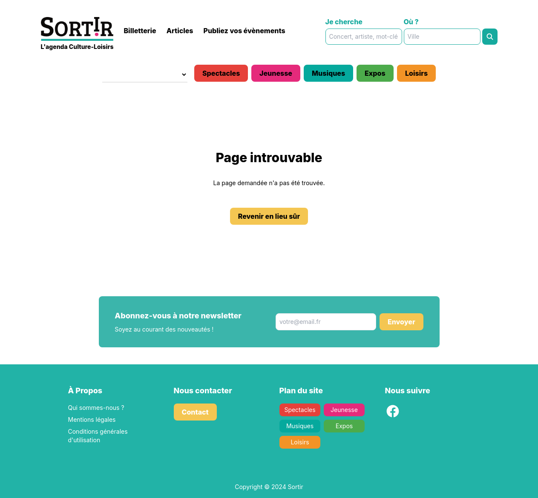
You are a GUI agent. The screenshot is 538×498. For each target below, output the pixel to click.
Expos (375, 73)
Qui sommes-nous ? (96, 407)
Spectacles (221, 73)
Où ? (411, 21)
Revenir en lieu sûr (269, 216)
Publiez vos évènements (244, 30)
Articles (180, 30)
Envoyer (401, 322)
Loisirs (416, 73)
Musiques (328, 73)
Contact (195, 412)
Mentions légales (92, 419)
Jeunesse (275, 73)
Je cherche (344, 21)
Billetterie (140, 30)
